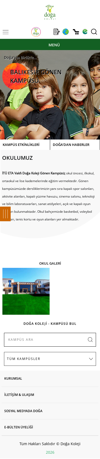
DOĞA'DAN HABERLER (71, 144)
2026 (50, 452)
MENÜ (54, 44)
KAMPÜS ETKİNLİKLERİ (21, 144)
